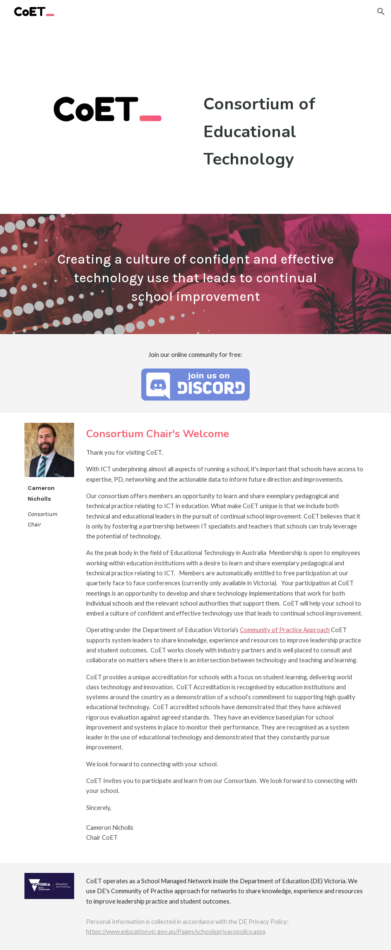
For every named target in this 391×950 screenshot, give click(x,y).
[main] (283, 132)
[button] (381, 12)
